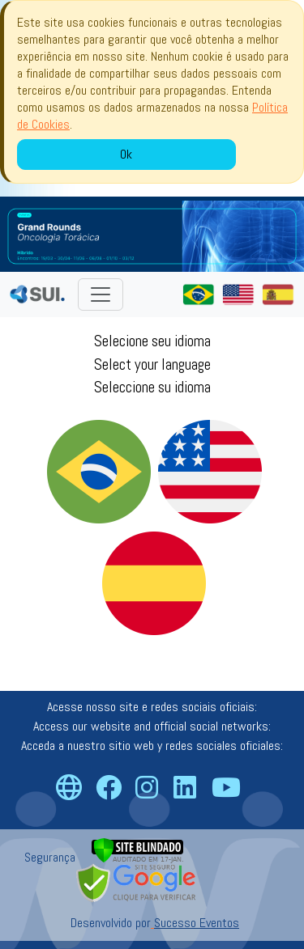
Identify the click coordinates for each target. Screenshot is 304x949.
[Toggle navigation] (100, 294)
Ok (126, 154)
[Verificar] (137, 849)
